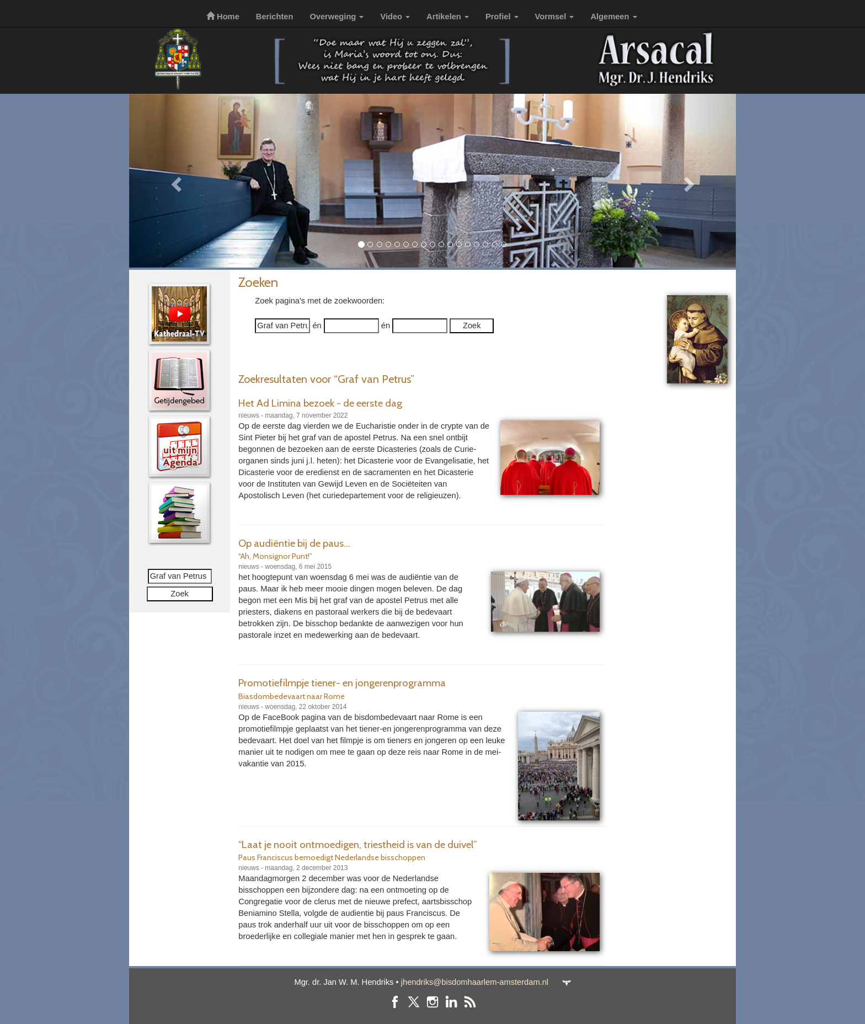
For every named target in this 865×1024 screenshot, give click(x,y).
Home (222, 16)
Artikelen (447, 16)
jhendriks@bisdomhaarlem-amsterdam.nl (474, 982)
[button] (174, 181)
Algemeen (613, 16)
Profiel (502, 16)
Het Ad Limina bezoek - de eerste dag (320, 403)
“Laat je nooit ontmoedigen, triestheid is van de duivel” (357, 844)
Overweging (336, 16)
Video (395, 16)
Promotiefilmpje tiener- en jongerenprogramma (342, 682)
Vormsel (554, 16)
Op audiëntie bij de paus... (294, 543)
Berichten (274, 16)
